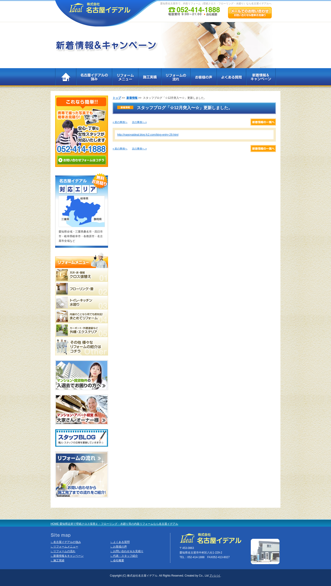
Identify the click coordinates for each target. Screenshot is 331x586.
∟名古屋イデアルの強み (66, 542)
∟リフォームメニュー (64, 546)
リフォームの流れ (175, 78)
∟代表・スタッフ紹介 (124, 555)
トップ (117, 97)
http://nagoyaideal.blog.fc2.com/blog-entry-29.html (147, 134)
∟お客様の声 (118, 546)
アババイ (214, 575)
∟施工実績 (57, 560)
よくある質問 (231, 78)
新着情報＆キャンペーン (261, 78)
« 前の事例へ (120, 122)
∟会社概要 (117, 560)
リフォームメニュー (125, 78)
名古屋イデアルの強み (94, 78)
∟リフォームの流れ (63, 551)
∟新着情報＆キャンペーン (67, 555)
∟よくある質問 (120, 542)
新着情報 (131, 97)
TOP (65, 78)
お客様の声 (203, 78)
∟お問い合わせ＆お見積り (126, 551)
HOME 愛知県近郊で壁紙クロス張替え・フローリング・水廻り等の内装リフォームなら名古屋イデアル (114, 523)
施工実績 (149, 78)
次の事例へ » (139, 122)
